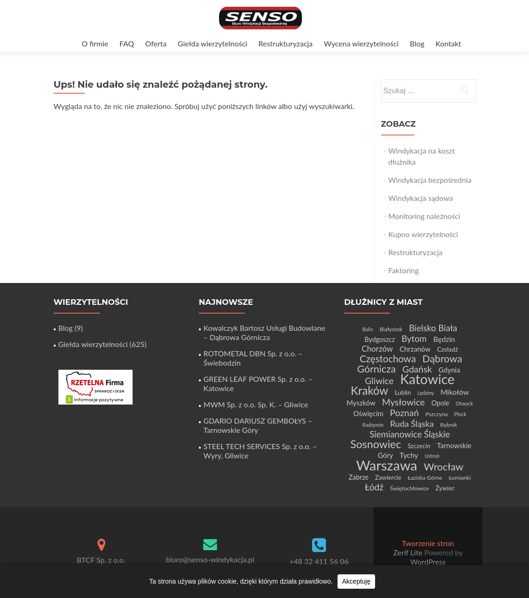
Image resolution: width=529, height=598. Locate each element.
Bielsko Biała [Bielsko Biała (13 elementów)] (433, 327)
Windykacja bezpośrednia (430, 179)
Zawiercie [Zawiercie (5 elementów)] (388, 477)
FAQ (127, 43)
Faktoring (404, 270)
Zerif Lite (408, 552)
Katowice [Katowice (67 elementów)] (427, 379)
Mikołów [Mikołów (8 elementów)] (454, 391)
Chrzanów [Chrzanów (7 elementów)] (415, 349)
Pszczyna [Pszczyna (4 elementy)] (436, 414)
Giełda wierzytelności (212, 43)
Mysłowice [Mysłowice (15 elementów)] (403, 402)
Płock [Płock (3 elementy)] (460, 414)
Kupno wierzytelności (423, 234)
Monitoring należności (424, 216)
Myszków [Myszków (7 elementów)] (361, 403)
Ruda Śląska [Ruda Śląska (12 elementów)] (411, 423)
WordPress (428, 561)
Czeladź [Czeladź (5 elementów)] (447, 349)
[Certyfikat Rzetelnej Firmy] (95, 386)
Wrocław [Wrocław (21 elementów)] (443, 467)
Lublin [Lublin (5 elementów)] (403, 392)
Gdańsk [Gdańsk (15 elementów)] (417, 369)
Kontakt (448, 43)
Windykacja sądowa (421, 197)
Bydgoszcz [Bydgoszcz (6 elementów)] (379, 339)
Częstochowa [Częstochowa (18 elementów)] (388, 358)
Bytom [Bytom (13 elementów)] (414, 338)
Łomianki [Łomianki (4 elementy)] (460, 477)
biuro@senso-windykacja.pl (210, 559)
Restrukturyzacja (285, 43)
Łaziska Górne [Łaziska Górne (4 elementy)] (425, 477)
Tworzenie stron (428, 543)
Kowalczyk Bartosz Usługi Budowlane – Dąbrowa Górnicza (264, 332)
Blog (417, 43)
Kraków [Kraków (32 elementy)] (370, 390)
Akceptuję (356, 581)
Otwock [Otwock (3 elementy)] (464, 403)
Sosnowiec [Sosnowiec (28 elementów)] (376, 443)
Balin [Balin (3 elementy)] (368, 329)
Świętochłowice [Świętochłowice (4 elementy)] (409, 488)
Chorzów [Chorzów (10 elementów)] (377, 349)
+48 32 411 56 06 (319, 561)
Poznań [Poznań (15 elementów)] (404, 412)
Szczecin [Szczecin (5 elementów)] (419, 446)
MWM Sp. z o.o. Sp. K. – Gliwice (256, 404)
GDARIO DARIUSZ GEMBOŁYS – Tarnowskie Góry (258, 425)
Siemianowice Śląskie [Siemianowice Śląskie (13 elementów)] (410, 434)
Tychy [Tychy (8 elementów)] (409, 454)
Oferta (155, 43)
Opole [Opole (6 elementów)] (440, 403)
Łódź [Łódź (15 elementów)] (374, 487)
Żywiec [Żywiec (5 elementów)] (444, 488)
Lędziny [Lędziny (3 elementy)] (426, 393)
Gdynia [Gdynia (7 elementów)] (449, 370)
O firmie (95, 43)
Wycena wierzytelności (361, 43)
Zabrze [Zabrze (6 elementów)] (359, 477)
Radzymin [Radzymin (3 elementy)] (373, 425)
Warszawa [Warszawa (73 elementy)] (386, 465)
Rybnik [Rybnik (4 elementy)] (448, 424)
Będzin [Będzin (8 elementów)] (444, 338)
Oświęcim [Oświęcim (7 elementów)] (368, 413)
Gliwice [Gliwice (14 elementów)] (379, 380)
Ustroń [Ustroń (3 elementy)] (432, 456)
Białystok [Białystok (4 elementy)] (391, 329)
